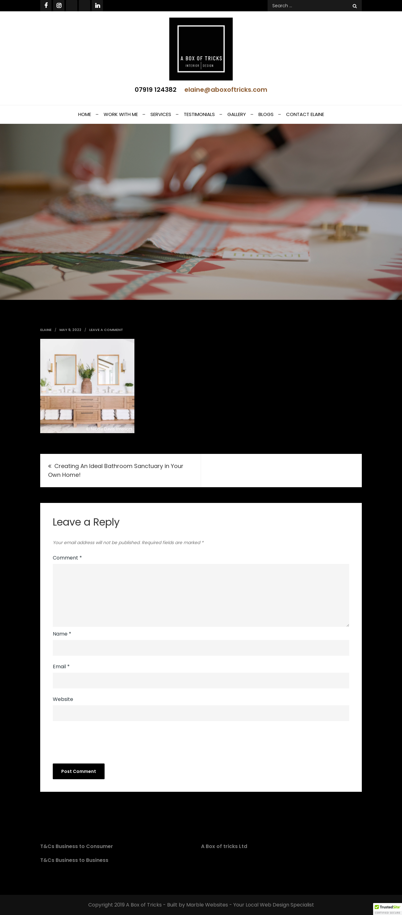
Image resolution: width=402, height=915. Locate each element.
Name (62, 633)
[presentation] (95, 741)
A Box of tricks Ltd (224, 846)
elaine (46, 329)
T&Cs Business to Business (74, 860)
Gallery (236, 114)
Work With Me (121, 114)
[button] (387, 909)
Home (84, 114)
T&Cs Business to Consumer (76, 846)
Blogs (266, 114)
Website (63, 699)
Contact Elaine (305, 114)
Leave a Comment (106, 329)
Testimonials (199, 114)
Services (160, 114)
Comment (67, 557)
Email (61, 666)
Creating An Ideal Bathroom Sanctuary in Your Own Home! (115, 470)
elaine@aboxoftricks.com (225, 89)
